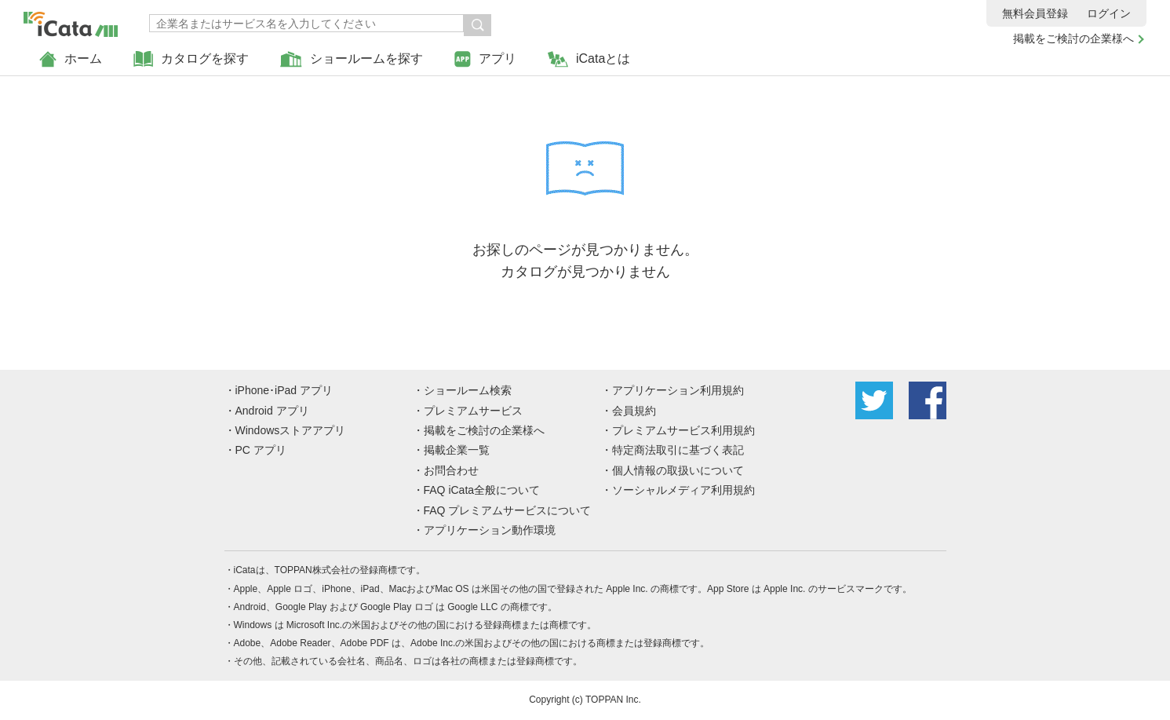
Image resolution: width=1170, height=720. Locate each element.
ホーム (70, 59)
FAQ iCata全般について (482, 490)
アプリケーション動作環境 (490, 530)
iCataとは (589, 59)
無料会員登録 (1035, 13)
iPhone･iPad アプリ (284, 390)
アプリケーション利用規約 (678, 390)
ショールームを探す (351, 59)
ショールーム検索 (468, 390)
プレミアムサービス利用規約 (683, 430)
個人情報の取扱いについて (678, 470)
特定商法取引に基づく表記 (678, 450)
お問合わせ (451, 470)
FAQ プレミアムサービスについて (508, 510)
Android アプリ (272, 410)
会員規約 (634, 410)
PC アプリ (260, 450)
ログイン (1109, 13)
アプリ (485, 59)
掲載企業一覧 (457, 450)
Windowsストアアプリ (290, 430)
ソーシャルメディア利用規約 (683, 490)
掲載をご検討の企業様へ (1073, 38)
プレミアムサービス (473, 410)
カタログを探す (191, 59)
